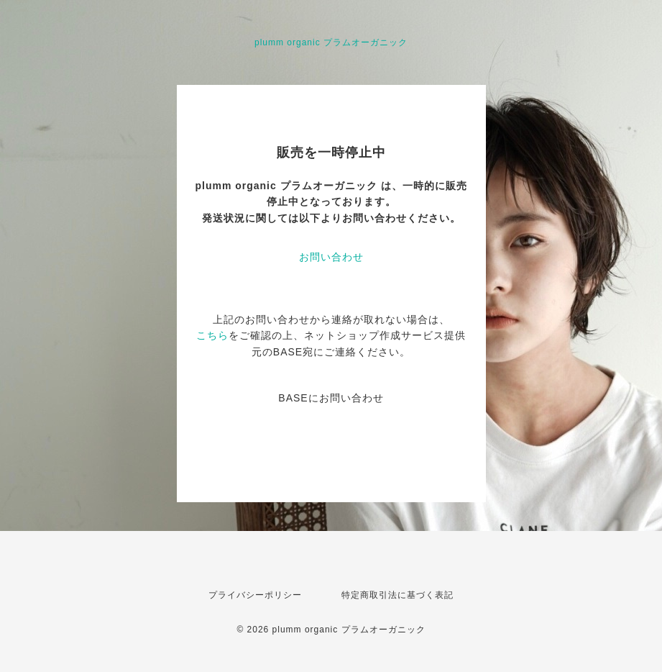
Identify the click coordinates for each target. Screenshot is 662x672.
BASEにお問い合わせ (330, 398)
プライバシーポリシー (255, 595)
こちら (212, 335)
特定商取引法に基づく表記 (397, 595)
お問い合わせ (331, 257)
